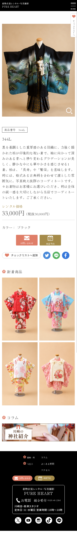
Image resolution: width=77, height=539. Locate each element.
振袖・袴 (27, 463)
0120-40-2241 (47, 508)
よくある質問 (49, 468)
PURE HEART (15, 6)
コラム (44, 462)
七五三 (25, 469)
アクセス (46, 475)
